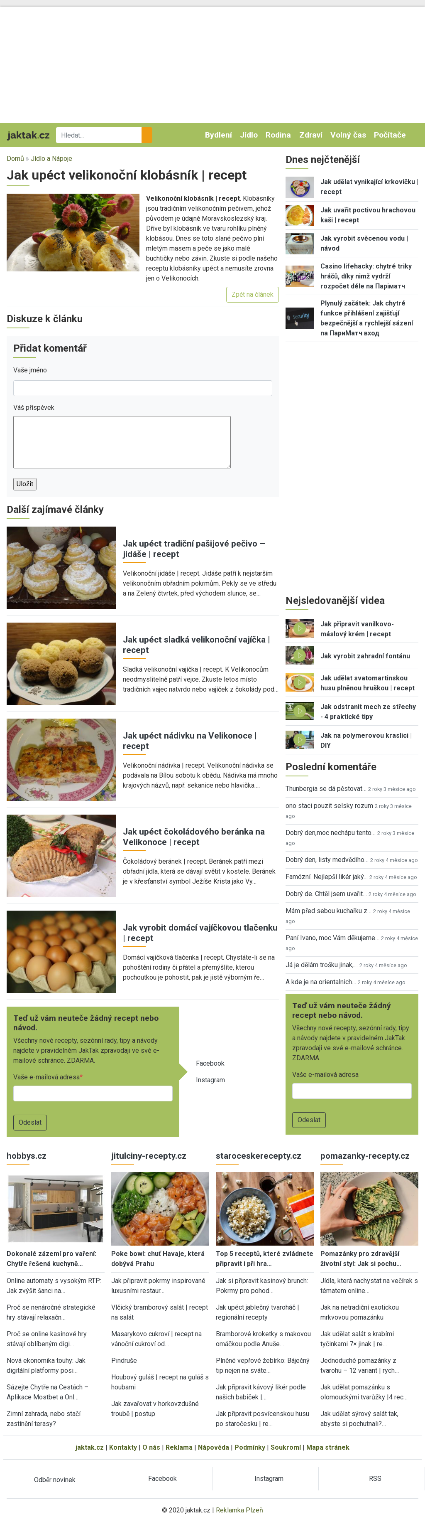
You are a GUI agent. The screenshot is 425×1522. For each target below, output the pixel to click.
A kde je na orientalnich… (321, 982)
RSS (375, 1479)
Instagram (210, 1080)
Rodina (278, 135)
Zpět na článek (253, 294)
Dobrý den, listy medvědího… (327, 860)
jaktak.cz (90, 1447)
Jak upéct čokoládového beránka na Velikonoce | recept (194, 837)
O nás (151, 1447)
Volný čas (348, 135)
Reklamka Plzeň (239, 1510)
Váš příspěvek (33, 407)
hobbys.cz (26, 1156)
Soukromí (286, 1447)
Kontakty (123, 1447)
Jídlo (249, 135)
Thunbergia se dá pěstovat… (326, 789)
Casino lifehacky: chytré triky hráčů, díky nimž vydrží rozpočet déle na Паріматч (366, 276)
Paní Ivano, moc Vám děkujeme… (332, 938)
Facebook (210, 1063)
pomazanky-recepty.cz (365, 1156)
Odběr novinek (55, 1480)
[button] (73, 232)
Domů (15, 159)
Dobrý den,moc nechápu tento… (331, 833)
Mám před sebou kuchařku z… (328, 911)
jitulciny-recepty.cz (148, 1156)
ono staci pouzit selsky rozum (329, 806)
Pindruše (124, 1360)
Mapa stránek (327, 1447)
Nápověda (213, 1447)
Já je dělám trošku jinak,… (322, 965)
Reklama (179, 1447)
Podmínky (249, 1447)
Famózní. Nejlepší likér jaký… (327, 877)
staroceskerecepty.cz (258, 1156)
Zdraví (310, 135)
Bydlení (218, 135)
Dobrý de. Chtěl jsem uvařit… (326, 894)
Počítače (390, 135)
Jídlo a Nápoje (51, 159)
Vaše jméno (30, 370)
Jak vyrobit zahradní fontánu (365, 656)
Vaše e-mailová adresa (46, 1077)
